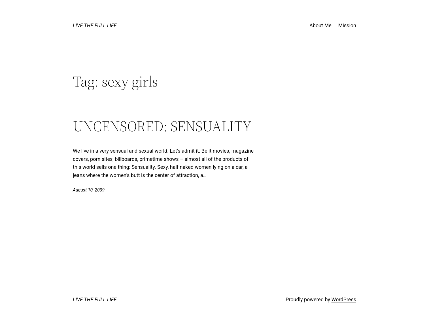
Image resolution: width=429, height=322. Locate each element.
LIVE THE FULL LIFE (94, 25)
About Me (320, 25)
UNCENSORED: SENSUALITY (162, 126)
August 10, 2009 (89, 190)
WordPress (344, 299)
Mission (347, 25)
